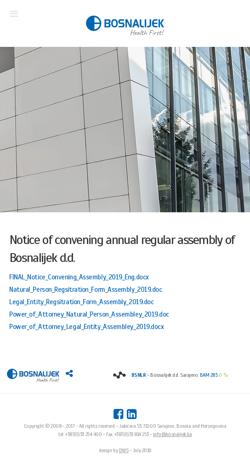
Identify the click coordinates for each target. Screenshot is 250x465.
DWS (124, 450)
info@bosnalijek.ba (172, 434)
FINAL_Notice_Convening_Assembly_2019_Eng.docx (79, 277)
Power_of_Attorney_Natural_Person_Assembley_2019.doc (89, 314)
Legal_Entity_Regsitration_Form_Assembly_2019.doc (81, 302)
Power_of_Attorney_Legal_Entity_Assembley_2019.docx (86, 327)
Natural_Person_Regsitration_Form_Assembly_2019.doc (85, 289)
